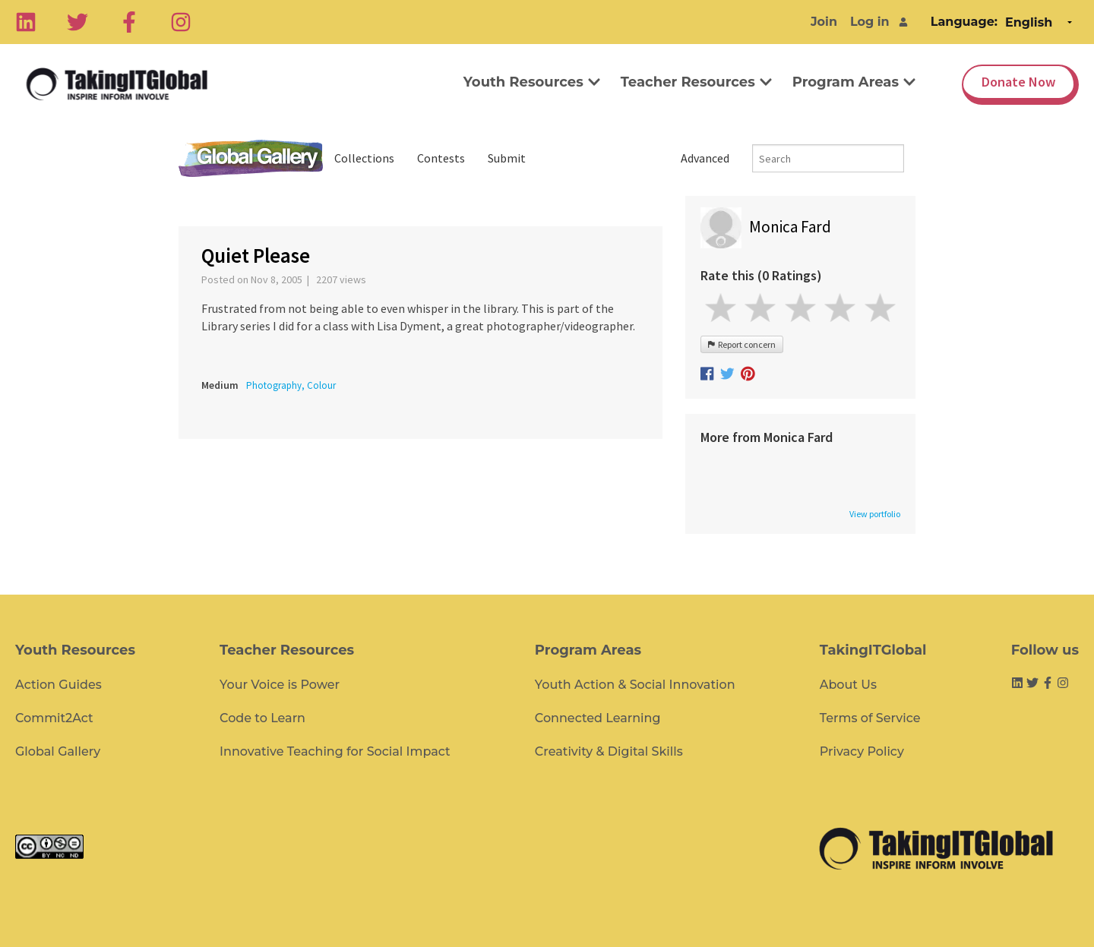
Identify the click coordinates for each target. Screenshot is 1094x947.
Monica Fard (790, 226)
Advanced (705, 158)
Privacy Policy (862, 751)
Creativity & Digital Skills (609, 751)
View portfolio (874, 514)
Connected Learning (598, 718)
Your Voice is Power (280, 684)
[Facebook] (129, 22)
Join (824, 21)
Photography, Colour (291, 385)
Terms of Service (870, 718)
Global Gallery (251, 158)
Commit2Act (54, 718)
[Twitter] (77, 22)
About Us (848, 684)
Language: (964, 21)
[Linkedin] (25, 22)
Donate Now (1018, 81)
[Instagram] (180, 22)
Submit (507, 158)
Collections (364, 158)
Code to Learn (262, 718)
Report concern (742, 344)
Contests (441, 158)
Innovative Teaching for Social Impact (335, 751)
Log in (870, 21)
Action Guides (58, 684)
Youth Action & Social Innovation (635, 684)
